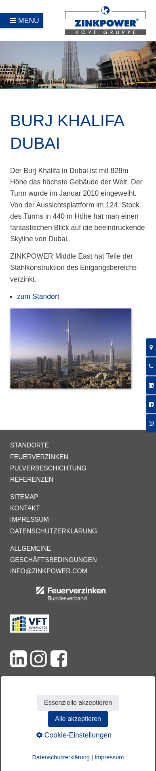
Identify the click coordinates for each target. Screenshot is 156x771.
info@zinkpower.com (48, 571)
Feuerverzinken (39, 456)
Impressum (29, 519)
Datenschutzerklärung (53, 531)
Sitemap (24, 496)
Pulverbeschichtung (48, 468)
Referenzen (31, 479)
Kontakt (25, 508)
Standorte (29, 445)
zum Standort (38, 297)
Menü (28, 21)
